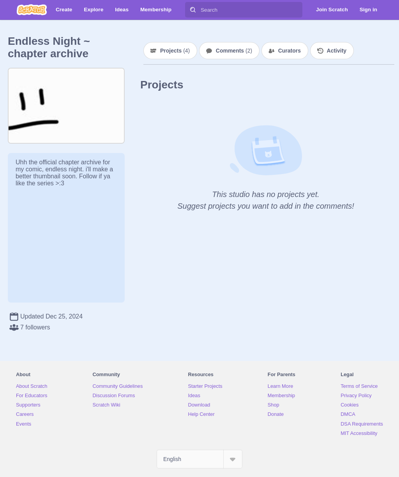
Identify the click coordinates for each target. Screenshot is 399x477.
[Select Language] (199, 459)
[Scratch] (32, 9)
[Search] (193, 10)
